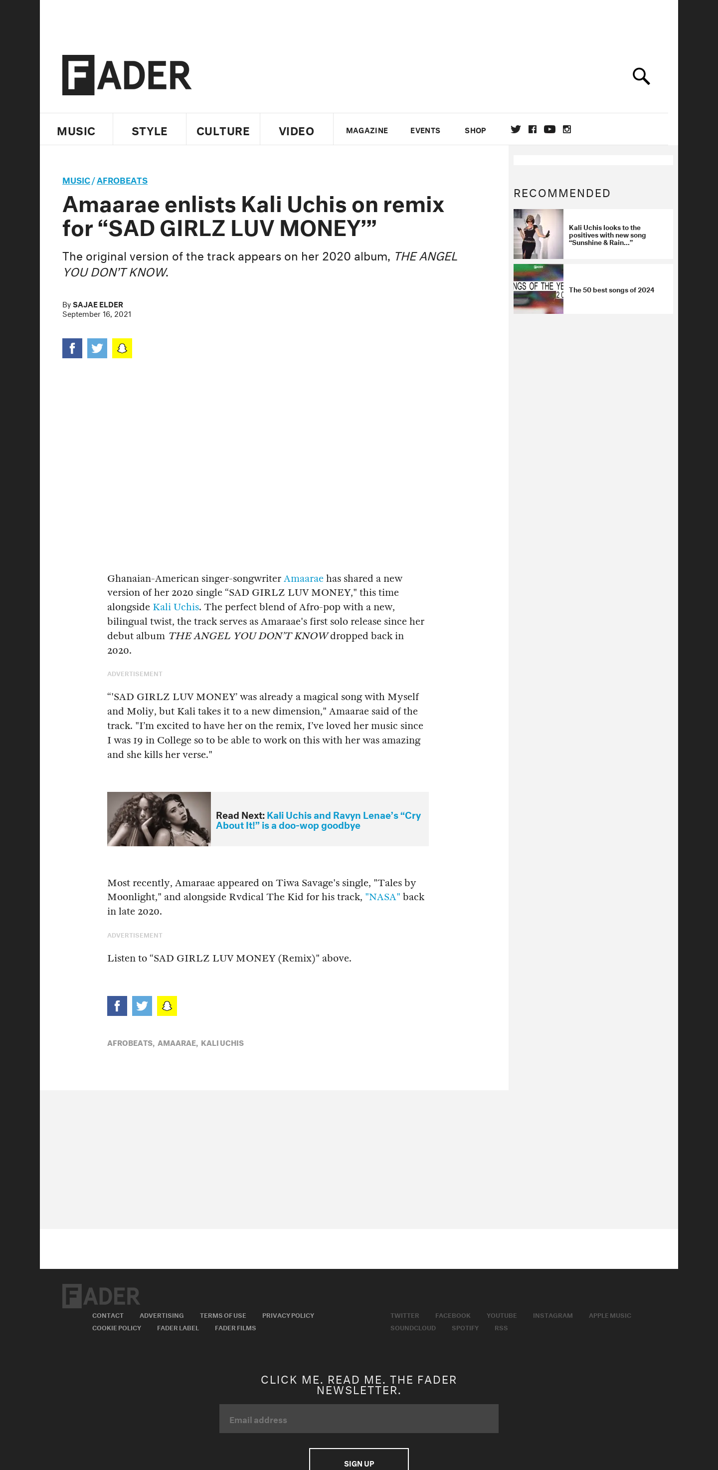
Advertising (162, 1314)
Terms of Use (223, 1314)
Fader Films (235, 1327)
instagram (572, 129)
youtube (554, 129)
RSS (501, 1327)
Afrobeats (122, 179)
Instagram (553, 1314)
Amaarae (304, 578)
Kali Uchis (176, 607)
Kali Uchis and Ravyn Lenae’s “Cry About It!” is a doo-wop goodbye (318, 819)
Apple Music (610, 1314)
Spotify (465, 1327)
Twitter (521, 129)
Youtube (502, 1314)
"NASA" (382, 897)
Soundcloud (413, 1327)
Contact (108, 1314)
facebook (537, 129)
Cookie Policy (116, 1327)
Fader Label (178, 1327)
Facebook (453, 1314)
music (76, 179)
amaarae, (178, 1042)
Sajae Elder (98, 303)
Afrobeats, (131, 1042)
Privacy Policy (288, 1314)
